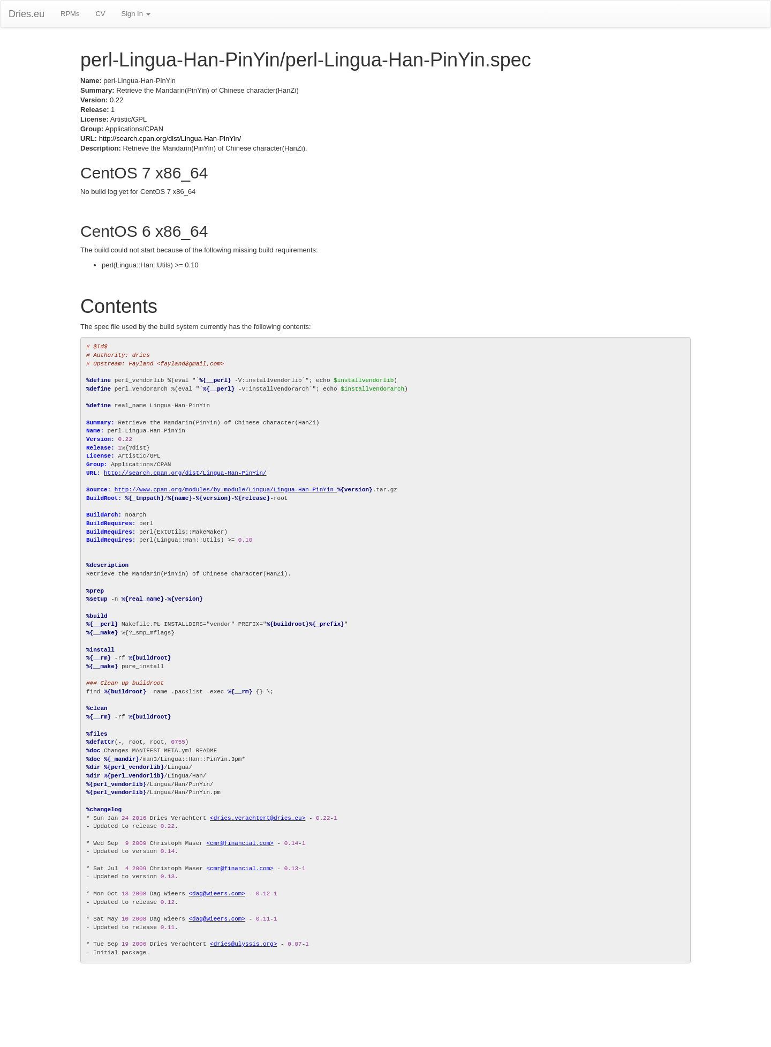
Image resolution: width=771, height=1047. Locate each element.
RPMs (70, 14)
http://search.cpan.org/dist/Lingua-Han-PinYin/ (170, 138)
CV (100, 14)
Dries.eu (26, 14)
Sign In (135, 14)
